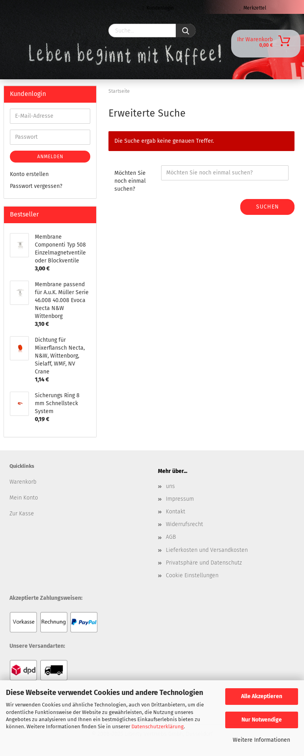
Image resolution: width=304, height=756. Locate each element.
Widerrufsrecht (184, 524)
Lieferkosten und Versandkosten (207, 550)
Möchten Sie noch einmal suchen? (130, 181)
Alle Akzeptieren (261, 696)
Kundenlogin (157, 8)
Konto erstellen (29, 174)
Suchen (267, 206)
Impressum (180, 499)
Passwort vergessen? (36, 186)
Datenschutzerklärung (157, 726)
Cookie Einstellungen (192, 575)
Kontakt (175, 511)
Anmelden (50, 156)
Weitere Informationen (261, 740)
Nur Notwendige (261, 719)
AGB (171, 537)
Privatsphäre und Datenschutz (204, 562)
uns (170, 486)
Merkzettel (252, 8)
